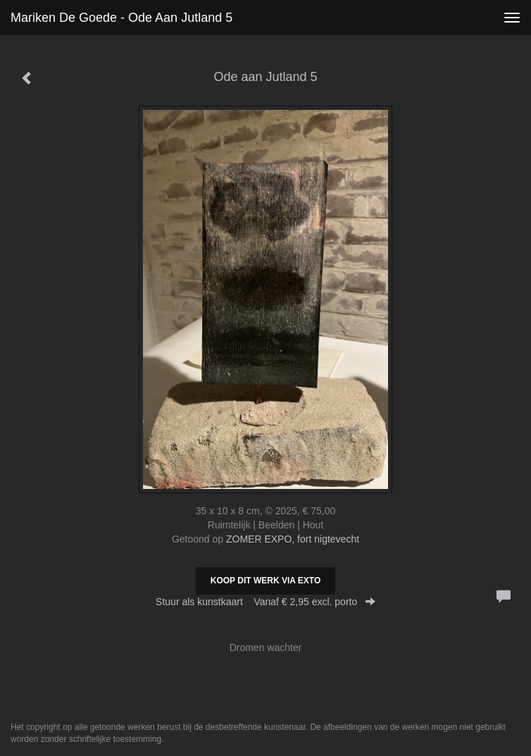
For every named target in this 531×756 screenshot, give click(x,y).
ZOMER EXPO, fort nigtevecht (292, 539)
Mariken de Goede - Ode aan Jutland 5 (121, 18)
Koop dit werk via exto (265, 580)
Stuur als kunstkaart (265, 601)
